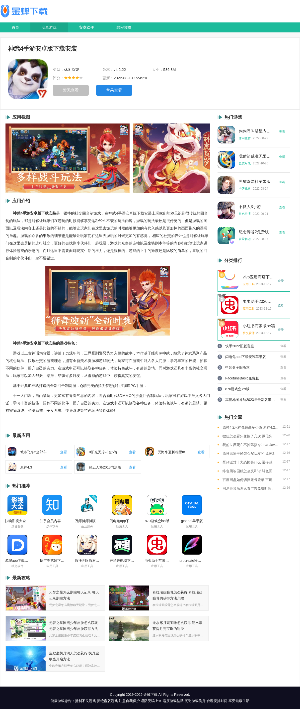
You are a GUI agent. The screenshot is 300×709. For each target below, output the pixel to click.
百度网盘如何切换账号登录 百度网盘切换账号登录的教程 (251, 480)
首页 (15, 27)
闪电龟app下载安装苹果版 (122, 521)
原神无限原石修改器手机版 (87, 560)
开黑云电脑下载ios (122, 560)
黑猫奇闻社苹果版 (255, 182)
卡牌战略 (245, 188)
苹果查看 (114, 90)
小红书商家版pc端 (259, 326)
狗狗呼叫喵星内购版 (256, 131)
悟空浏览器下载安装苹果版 (52, 560)
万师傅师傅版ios (87, 521)
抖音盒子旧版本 (237, 367)
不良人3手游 (250, 207)
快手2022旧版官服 (239, 346)
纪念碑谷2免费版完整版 (256, 232)
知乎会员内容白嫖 (52, 521)
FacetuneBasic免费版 (242, 378)
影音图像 (17, 526)
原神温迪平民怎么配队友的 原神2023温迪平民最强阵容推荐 (251, 454)
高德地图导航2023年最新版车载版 (250, 400)
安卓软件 (86, 27)
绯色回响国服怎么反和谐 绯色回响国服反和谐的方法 (251, 471)
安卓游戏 (49, 27)
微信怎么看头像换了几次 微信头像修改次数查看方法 (251, 436)
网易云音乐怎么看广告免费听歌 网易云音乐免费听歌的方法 (251, 488)
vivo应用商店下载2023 (259, 277)
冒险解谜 (245, 239)
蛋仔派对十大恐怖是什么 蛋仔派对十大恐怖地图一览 (251, 462)
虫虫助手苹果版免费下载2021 (157, 560)
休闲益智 (245, 138)
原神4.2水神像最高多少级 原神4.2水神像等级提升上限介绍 (251, 427)
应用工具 (122, 526)
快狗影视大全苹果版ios (17, 521)
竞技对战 (245, 163)
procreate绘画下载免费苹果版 (191, 560)
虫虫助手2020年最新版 (259, 302)
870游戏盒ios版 (157, 521)
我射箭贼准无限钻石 (256, 156)
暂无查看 (71, 90)
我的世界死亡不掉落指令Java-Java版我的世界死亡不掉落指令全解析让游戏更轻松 (251, 445)
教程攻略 (123, 27)
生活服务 (87, 526)
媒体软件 (52, 526)
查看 (282, 131)
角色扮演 (245, 214)
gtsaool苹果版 (192, 521)
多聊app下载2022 (17, 560)
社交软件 (17, 566)
